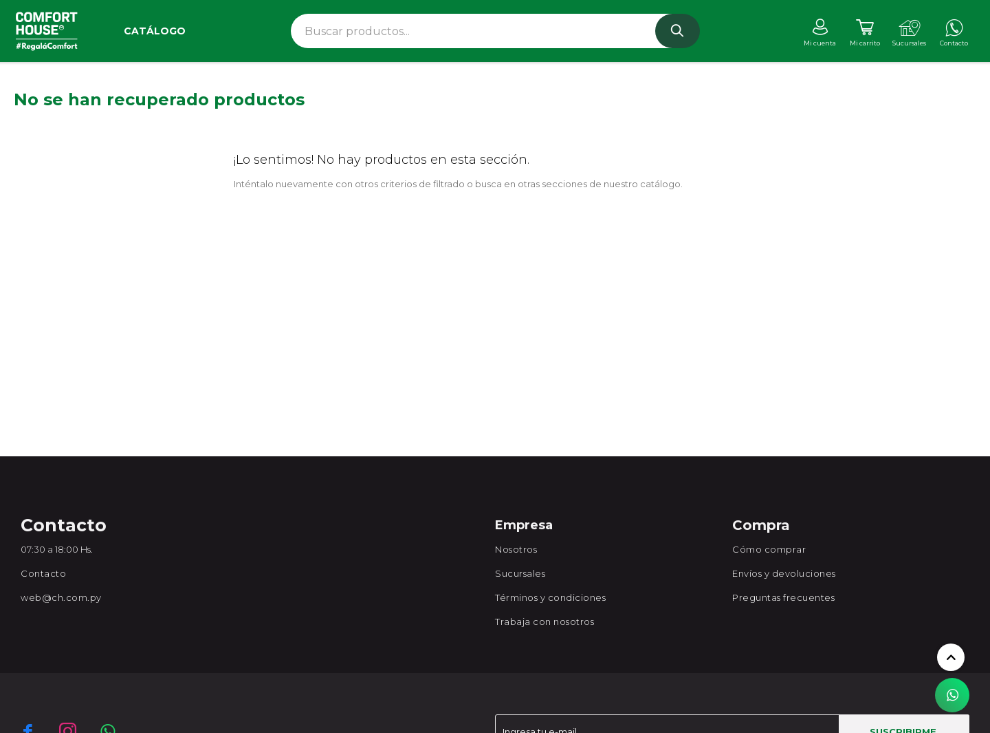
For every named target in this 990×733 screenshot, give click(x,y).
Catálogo (155, 31)
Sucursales (520, 573)
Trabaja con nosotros (544, 621)
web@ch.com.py (61, 597)
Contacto (43, 573)
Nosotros (516, 549)
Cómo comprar (769, 549)
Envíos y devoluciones (784, 573)
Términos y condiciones (550, 597)
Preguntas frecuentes (783, 597)
